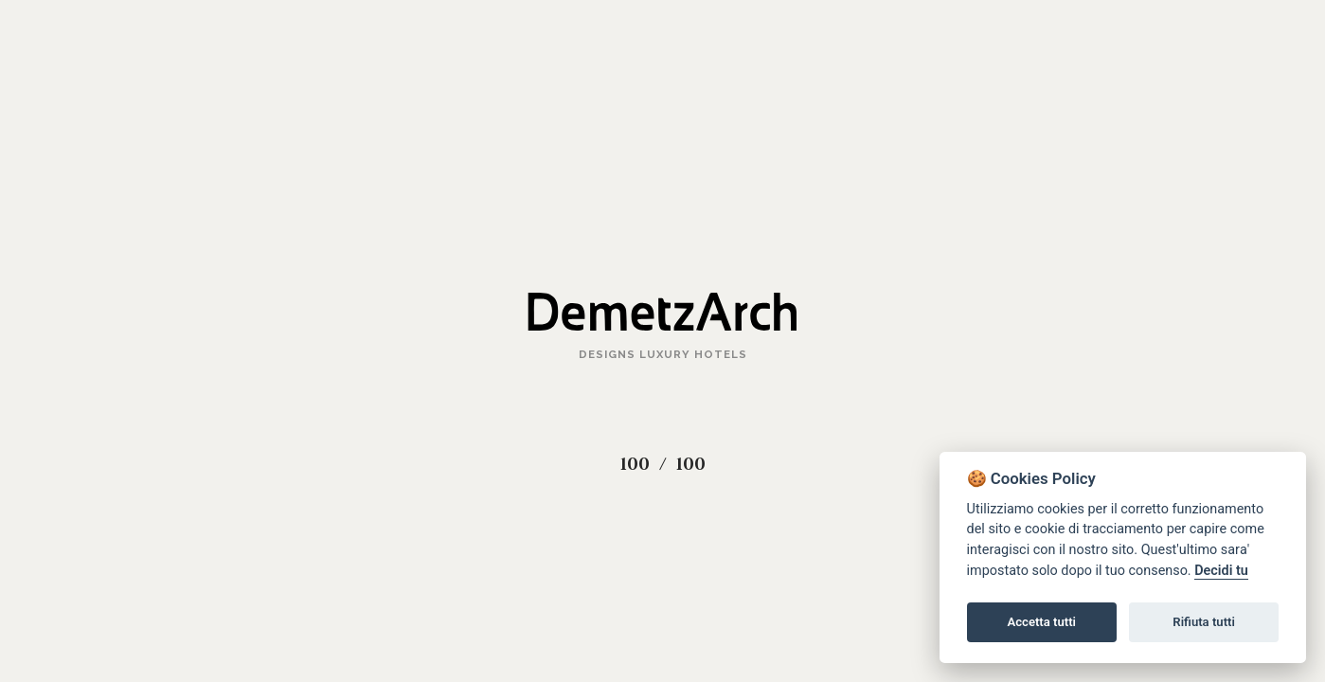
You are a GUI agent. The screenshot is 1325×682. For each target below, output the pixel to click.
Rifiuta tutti (1204, 622)
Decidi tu (1221, 571)
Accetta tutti (1041, 622)
